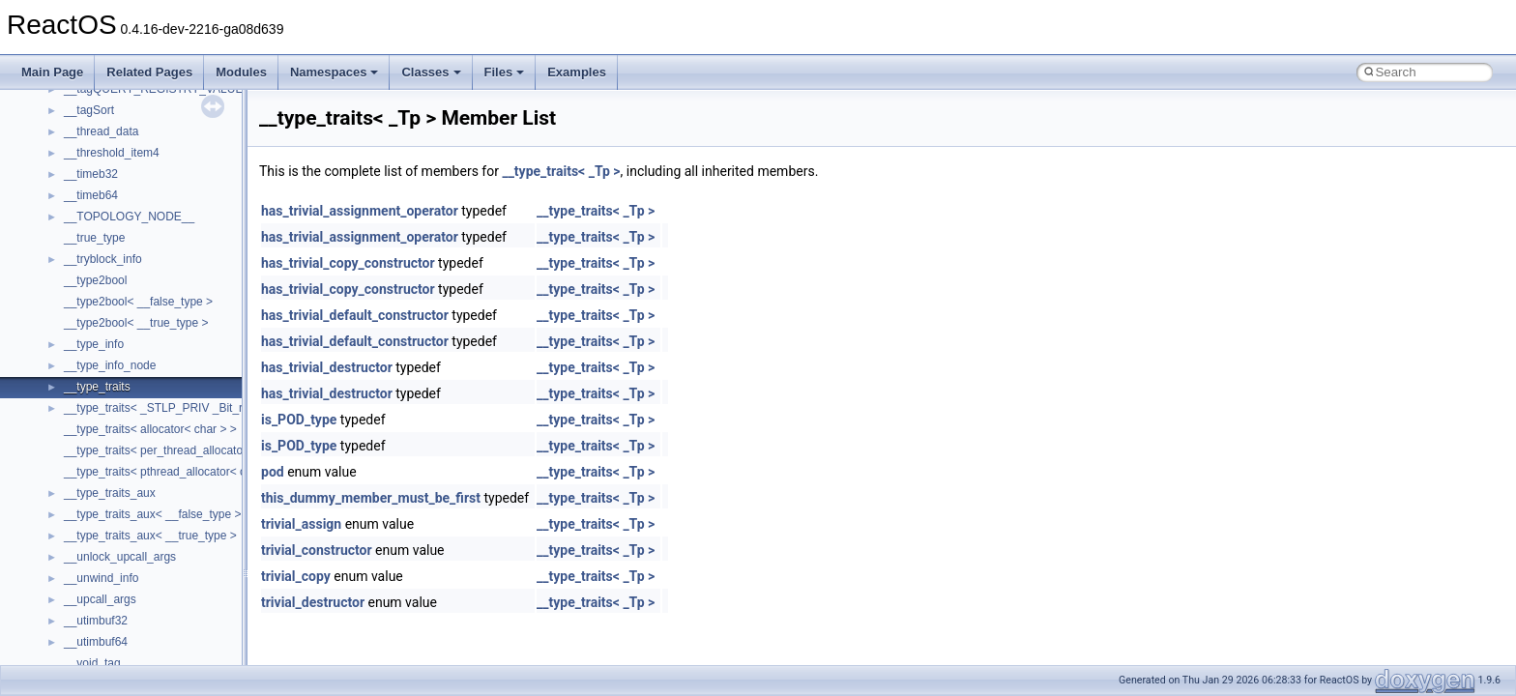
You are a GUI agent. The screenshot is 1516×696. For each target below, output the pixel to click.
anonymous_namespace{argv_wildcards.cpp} (180, 614)
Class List (73, 486)
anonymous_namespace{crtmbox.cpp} (162, 656)
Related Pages (149, 72)
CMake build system (85, 188)
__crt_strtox (94, 550)
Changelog (61, 146)
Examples (576, 72)
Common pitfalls (74, 210)
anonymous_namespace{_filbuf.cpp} (157, 592)
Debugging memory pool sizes (111, 231)
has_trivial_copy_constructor (348, 263)
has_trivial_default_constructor (355, 315)
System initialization (83, 295)
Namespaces (334, 72)
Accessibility (95, 571)
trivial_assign (301, 524)
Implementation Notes (89, 358)
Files (504, 72)
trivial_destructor (312, 602)
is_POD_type (298, 419)
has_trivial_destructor (327, 367)
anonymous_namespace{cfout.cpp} (154, 635)
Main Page (52, 72)
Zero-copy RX (68, 273)
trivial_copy (296, 576)
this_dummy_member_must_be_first (371, 498)
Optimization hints (79, 337)
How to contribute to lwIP (97, 167)
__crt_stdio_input (108, 507)
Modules (241, 72)
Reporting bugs (72, 252)
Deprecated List (73, 401)
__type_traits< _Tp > (561, 171)
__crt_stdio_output (112, 529)
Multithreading (69, 316)
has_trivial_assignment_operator (359, 210)
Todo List (56, 380)
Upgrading (59, 124)
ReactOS (41, 103)
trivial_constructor (316, 550)
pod (272, 471)
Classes (430, 72)
